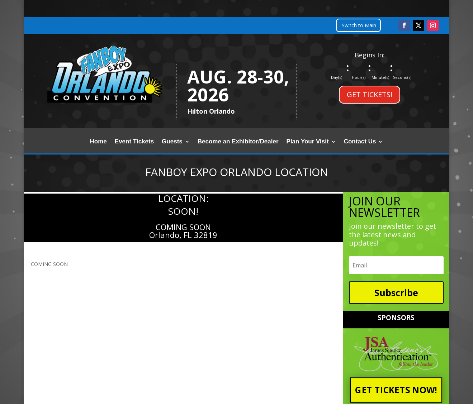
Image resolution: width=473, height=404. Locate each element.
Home (98, 142)
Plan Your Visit (308, 142)
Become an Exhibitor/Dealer (238, 142)
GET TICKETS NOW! (396, 390)
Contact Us (360, 142)
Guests (172, 142)
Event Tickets (134, 142)
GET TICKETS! (369, 94)
